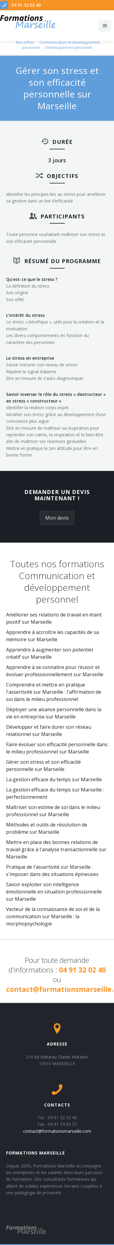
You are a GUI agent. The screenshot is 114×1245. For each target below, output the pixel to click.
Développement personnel (68, 47)
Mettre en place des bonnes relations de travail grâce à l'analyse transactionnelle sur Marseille (56, 849)
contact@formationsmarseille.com (57, 1131)
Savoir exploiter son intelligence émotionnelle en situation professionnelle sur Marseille (54, 891)
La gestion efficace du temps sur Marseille (54, 779)
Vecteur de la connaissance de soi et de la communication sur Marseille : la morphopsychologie (53, 916)
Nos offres (25, 42)
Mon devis (57, 517)
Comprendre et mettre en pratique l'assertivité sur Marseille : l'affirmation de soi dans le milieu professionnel (53, 691)
